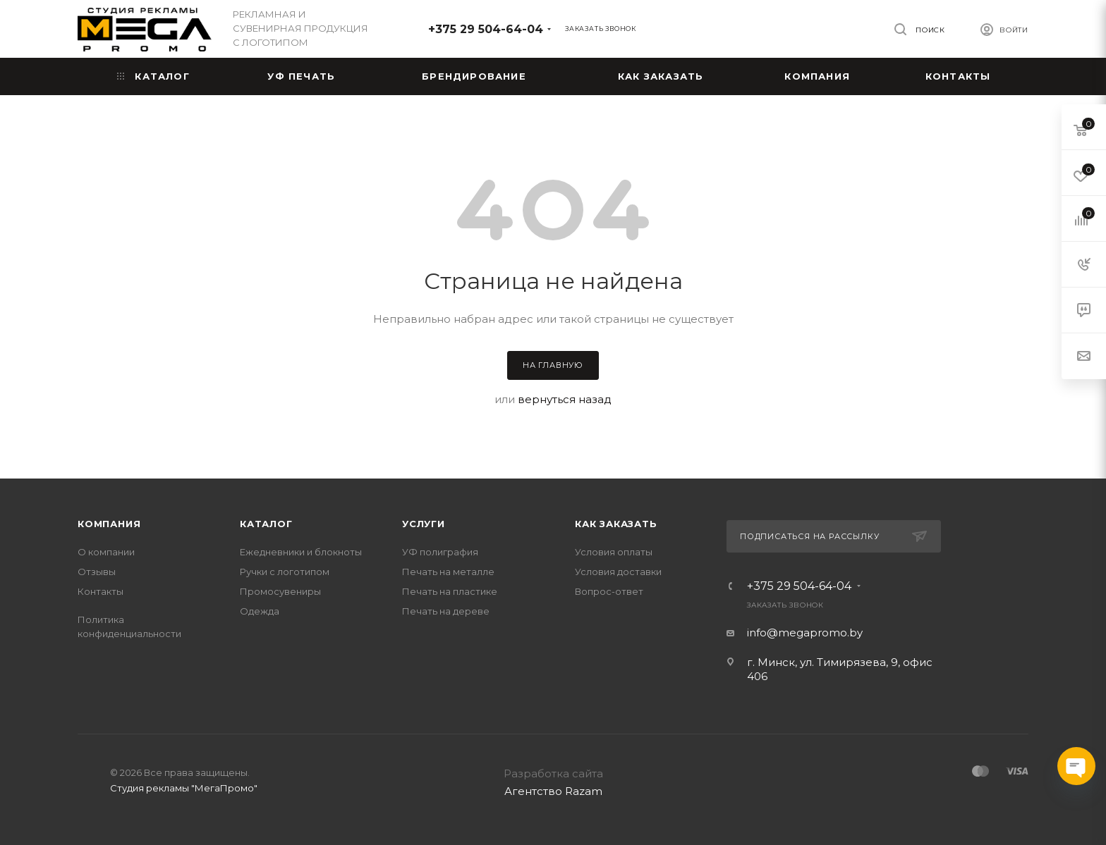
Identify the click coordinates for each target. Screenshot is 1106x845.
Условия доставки (618, 571)
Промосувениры (280, 591)
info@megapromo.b (802, 632)
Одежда (259, 611)
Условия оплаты (613, 551)
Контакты (100, 591)
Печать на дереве (446, 611)
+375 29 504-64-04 (485, 29)
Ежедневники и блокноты (301, 551)
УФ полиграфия (440, 551)
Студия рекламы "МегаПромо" (183, 788)
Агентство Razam (553, 791)
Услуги (423, 523)
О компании (106, 551)
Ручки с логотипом (284, 571)
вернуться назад (565, 399)
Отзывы (97, 571)
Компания (109, 523)
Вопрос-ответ (609, 591)
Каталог (266, 523)
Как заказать (616, 523)
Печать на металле (448, 571)
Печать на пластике (449, 591)
